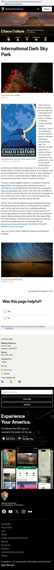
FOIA (3, 531)
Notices (4, 534)
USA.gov (4, 555)
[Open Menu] (47, 9)
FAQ (4, 366)
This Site (27, 399)
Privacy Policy (6, 527)
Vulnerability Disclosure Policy (12, 552)
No (9, 318)
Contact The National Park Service (14, 538)
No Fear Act (5, 545)
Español (5, 374)
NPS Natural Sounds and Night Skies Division (34, 203)
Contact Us (6, 359)
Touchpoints (9, 328)
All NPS (27, 405)
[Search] (27, 392)
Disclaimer (5, 548)
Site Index (6, 370)
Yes (9, 311)
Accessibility (6, 524)
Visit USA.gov (7, 565)
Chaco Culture (12, 31)
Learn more (5, 231)
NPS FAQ (4, 541)
